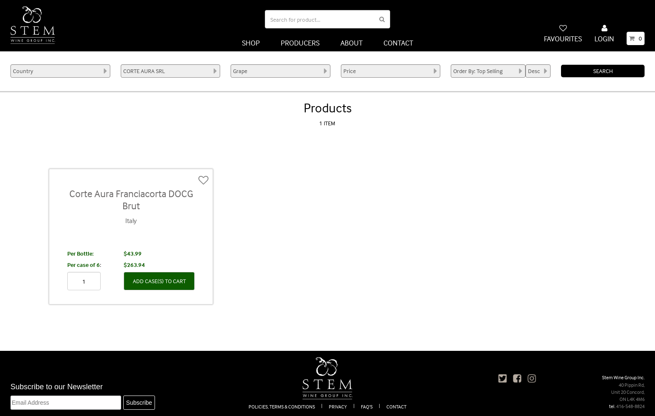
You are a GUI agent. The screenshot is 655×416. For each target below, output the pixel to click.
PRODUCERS (300, 43)
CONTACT (398, 43)
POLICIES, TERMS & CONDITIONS (282, 406)
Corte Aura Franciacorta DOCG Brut (131, 200)
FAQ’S (367, 406)
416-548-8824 (630, 406)
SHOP (251, 43)
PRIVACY (338, 406)
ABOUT (351, 43)
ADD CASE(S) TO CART (159, 280)
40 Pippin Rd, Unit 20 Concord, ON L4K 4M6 (628, 392)
